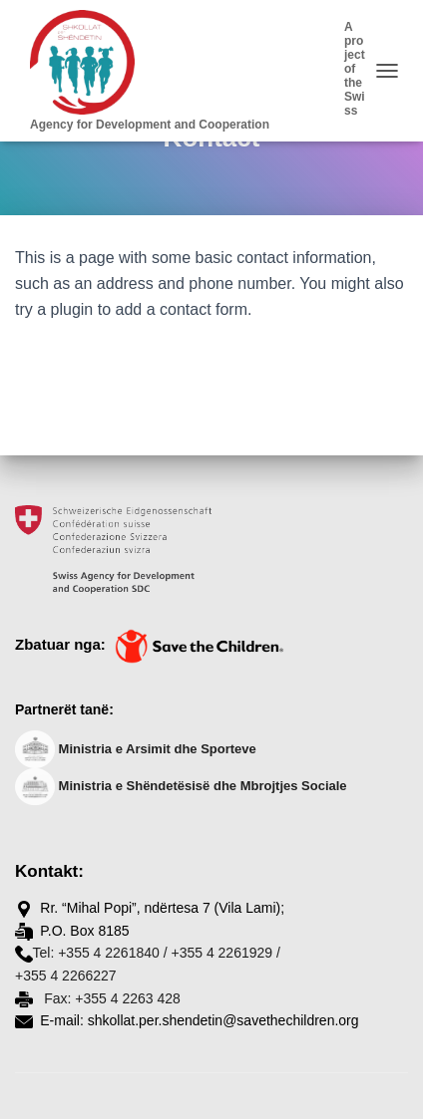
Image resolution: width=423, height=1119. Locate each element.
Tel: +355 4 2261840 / (100, 953)
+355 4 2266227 (66, 975)
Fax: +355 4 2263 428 (110, 998)
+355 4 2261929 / (225, 953)
